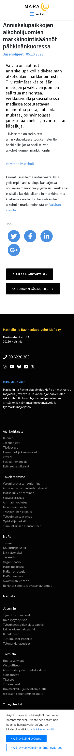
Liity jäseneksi (12, 552)
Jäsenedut (10, 557)
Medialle (9, 596)
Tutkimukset (11, 684)
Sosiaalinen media (15, 462)
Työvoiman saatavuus (17, 516)
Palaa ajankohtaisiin (30, 274)
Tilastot (8, 679)
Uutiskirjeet (11, 634)
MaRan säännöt (13, 576)
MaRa (7, 536)
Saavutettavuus (13, 498)
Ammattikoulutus (15, 502)
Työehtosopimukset (16, 615)
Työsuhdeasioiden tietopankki (23, 624)
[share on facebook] (30, 241)
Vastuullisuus (12, 665)
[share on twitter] (14, 241)
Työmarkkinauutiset (16, 643)
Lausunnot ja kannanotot (20, 452)
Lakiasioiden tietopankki (19, 629)
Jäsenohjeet (11, 443)
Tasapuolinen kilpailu (17, 512)
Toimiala (9, 654)
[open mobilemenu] (37, 14)
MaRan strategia (14, 571)
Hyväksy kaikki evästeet (26, 738)
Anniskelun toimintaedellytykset (25, 488)
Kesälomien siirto (15, 507)
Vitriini (7, 457)
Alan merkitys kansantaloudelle (24, 670)
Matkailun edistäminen (18, 493)
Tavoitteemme (14, 477)
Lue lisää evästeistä (40, 729)
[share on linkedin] (46, 241)
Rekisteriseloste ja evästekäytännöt (27, 586)
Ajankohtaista (13, 431)
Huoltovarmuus (13, 661)
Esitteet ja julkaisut (16, 466)
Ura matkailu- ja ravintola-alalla (25, 689)
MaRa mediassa (13, 567)
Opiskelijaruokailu (15, 521)
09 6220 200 (16, 357)
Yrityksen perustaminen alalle (23, 694)
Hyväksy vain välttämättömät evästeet (36, 747)
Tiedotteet (10, 447)
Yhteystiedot (12, 704)
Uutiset (8, 438)
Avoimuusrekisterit (16, 581)
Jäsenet (8, 543)
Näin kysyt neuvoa (15, 620)
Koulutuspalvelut (14, 548)
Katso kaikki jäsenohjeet (32, 289)
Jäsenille (9, 608)
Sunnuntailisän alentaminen (22, 526)
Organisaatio (12, 562)
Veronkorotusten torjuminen (22, 483)
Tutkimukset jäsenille (17, 639)
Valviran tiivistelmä (20, 163)
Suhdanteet (11, 675)
